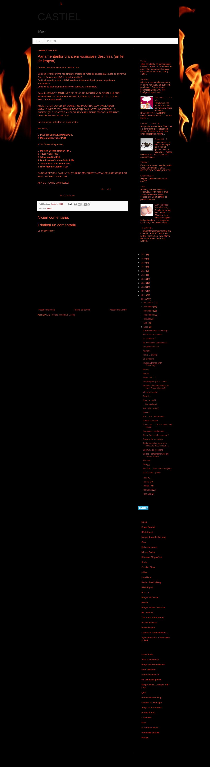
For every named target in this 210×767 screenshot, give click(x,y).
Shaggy (146, 464)
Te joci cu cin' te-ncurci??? (155, 343)
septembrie (148, 315)
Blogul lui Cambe (150, 597)
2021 (143, 254)
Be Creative (147, 612)
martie (146, 486)
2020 (143, 259)
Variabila (144, 79)
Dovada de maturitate (153, 439)
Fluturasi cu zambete (152, 334)
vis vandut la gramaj (151, 680)
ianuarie (147, 494)
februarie (147, 490)
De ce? (146, 412)
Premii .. (147, 396)
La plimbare (148, 359)
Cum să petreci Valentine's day (162, 206)
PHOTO (51, 41)
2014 (143, 186)
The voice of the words (153, 617)
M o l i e (145, 592)
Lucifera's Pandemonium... (155, 632)
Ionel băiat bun (149, 669)
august (146, 319)
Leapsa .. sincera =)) (150, 123)
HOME (38, 41)
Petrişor (145, 738)
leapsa (146, 373)
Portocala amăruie (151, 732)
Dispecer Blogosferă (152, 557)
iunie (145, 327)
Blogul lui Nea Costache (153, 607)
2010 (143, 299)
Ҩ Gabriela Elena (150, 727)
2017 (143, 271)
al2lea (144, 572)
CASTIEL (59, 17)
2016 (143, 275)
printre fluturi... (149, 712)
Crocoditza (147, 717)
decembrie (148, 303)
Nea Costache (67, 195)
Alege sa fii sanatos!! (152, 707)
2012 (143, 291)
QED (144, 692)
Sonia (144, 562)
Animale (146, 351)
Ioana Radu (147, 654)
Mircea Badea (148, 552)
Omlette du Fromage (152, 702)
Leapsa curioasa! (151, 346)
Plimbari (146, 460)
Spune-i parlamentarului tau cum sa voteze (155, 455)
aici (102, 189)
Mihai (144, 522)
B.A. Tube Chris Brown (153, 416)
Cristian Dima (148, 567)
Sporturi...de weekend (153, 450)
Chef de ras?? (147, 176)
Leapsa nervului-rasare (153, 431)
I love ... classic (150, 355)
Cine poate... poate (151, 472)
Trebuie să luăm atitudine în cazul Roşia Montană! (156, 386)
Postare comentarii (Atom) (63, 315)
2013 (143, 287)
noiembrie (148, 306)
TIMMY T (145, 162)
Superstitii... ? (161, 139)
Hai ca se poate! (149, 547)
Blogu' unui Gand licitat (153, 664)
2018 (143, 266)
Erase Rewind (148, 527)
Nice (144, 722)
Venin (143, 61)
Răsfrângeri (147, 532)
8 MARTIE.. (147, 228)
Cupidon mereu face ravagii (155, 330)
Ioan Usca (146, 577)
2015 (143, 279)
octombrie (148, 311)
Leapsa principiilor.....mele (155, 381)
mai (145, 478)
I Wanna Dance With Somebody (152, 364)
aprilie (146, 482)
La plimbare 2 (149, 338)
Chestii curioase (150, 420)
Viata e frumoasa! (150, 659)
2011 (143, 295)
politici (50, 208)
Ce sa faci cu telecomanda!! (156, 435)
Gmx (144, 542)
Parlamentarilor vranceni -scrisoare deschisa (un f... (156, 444)
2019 (143, 262)
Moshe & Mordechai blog (154, 537)
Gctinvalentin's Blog (152, 697)
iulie (145, 323)
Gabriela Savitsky (150, 674)
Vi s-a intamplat (150, 392)
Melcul (146, 369)
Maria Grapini (148, 627)
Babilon (145, 602)
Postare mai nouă (47, 310)
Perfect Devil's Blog (151, 582)
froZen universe (149, 622)
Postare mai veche (118, 310)
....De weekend (150, 404)
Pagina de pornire (82, 310)
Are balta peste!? (151, 408)
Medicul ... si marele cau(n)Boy (157, 468)
